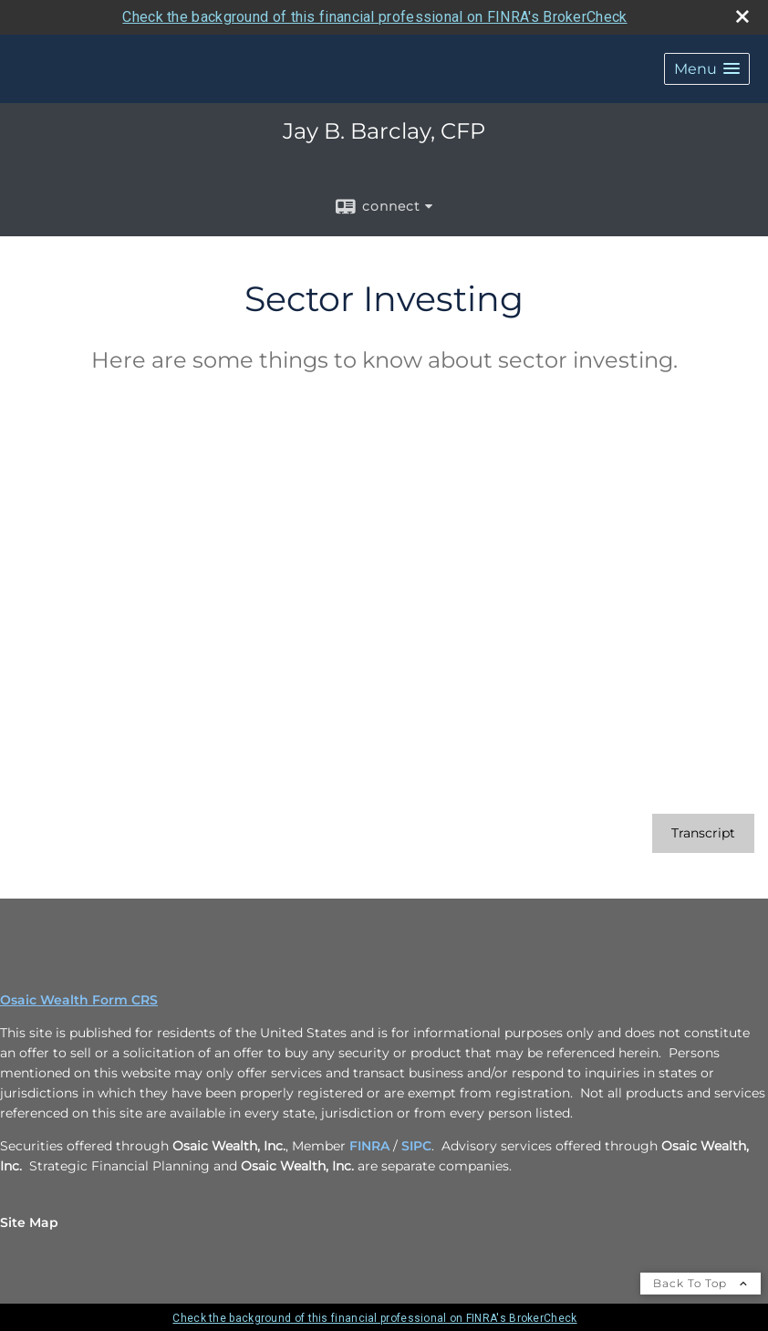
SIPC (416, 1146)
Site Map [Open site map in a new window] (29, 1222)
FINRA (369, 1146)
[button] (707, 69)
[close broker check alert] (742, 16)
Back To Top (700, 1283)
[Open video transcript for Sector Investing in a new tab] (703, 833)
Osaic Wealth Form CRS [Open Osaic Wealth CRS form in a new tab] (79, 1000)
